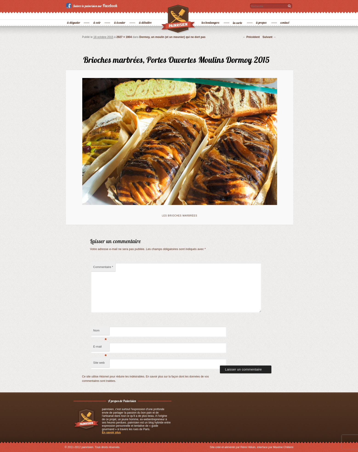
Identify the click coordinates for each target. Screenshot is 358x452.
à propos (261, 15)
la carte (238, 15)
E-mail (100, 348)
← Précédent (251, 37)
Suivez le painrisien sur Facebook (92, 5)
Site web (99, 362)
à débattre (145, 15)
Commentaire (103, 267)
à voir (97, 15)
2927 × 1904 (124, 37)
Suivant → (269, 37)
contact (285, 15)
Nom (100, 332)
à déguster (74, 15)
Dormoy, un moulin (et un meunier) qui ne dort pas (172, 37)
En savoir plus (111, 432)
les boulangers (210, 15)
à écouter (120, 15)
